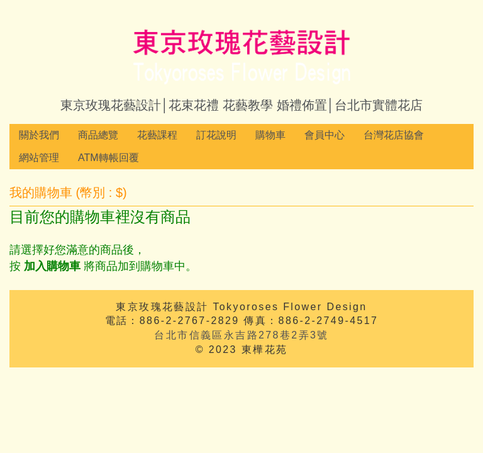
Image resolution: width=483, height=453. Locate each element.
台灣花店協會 (394, 135)
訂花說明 (216, 135)
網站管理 (39, 157)
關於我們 (39, 135)
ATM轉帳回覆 (108, 157)
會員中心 (324, 135)
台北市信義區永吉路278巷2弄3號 (241, 335)
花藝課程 (157, 135)
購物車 (270, 135)
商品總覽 (98, 135)
